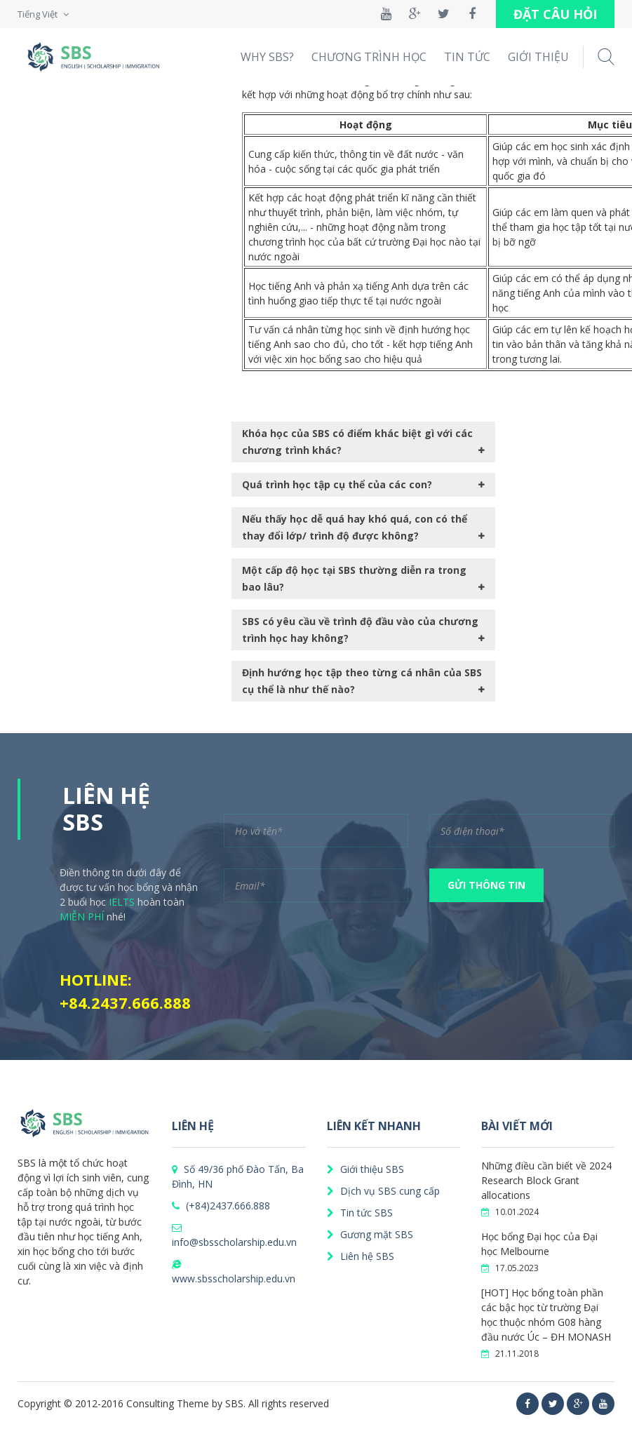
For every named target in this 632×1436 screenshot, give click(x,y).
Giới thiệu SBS (365, 1169)
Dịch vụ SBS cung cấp (383, 1190)
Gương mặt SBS (370, 1234)
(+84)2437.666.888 (221, 1205)
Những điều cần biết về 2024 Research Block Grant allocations (546, 1180)
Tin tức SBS (360, 1212)
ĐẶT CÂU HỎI (555, 14)
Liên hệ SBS (360, 1256)
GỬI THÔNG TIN (486, 885)
